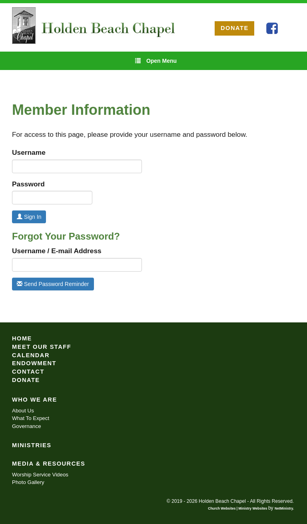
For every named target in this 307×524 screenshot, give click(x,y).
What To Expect (30, 418)
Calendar (31, 355)
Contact (28, 371)
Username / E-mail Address (57, 251)
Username (29, 152)
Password (28, 184)
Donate (26, 380)
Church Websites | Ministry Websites (238, 508)
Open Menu (156, 60)
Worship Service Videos (40, 475)
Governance (26, 426)
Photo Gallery (28, 482)
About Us (23, 411)
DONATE (235, 28)
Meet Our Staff (41, 347)
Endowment (34, 363)
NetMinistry (284, 508)
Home (22, 338)
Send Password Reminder (53, 284)
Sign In (29, 217)
